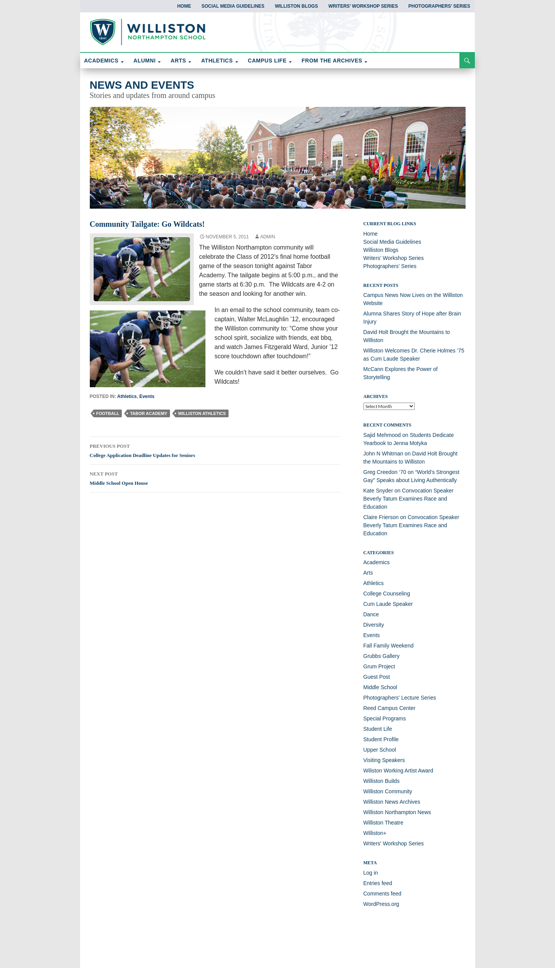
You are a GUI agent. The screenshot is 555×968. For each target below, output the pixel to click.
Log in (370, 873)
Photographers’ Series (439, 6)
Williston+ (375, 833)
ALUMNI (144, 60)
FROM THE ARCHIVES (332, 60)
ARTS (178, 60)
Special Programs (384, 718)
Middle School (380, 687)
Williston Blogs (296, 6)
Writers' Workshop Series (393, 843)
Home (184, 6)
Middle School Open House (215, 477)
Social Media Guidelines (233, 6)
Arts (368, 573)
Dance (371, 614)
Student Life (377, 729)
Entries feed (377, 883)
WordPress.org (381, 904)
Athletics (127, 396)
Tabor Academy (148, 413)
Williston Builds (381, 781)
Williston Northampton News (397, 812)
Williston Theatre (383, 823)
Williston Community (387, 791)
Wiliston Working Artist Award (398, 770)
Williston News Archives (391, 802)
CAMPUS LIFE (267, 60)
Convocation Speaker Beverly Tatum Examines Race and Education (408, 498)
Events (146, 396)
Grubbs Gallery (381, 656)
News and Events (142, 85)
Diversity (373, 625)
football (107, 413)
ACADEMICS (101, 60)
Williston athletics (202, 413)
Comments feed (382, 893)
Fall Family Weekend (388, 646)
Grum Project (379, 666)
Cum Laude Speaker (388, 604)
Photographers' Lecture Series (399, 698)
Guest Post (376, 677)
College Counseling (386, 593)
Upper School (379, 750)
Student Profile (381, 739)
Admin (267, 236)
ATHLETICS (217, 60)
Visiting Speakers (384, 760)
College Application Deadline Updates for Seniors (215, 449)
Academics (376, 562)
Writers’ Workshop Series (363, 6)
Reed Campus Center (389, 708)
